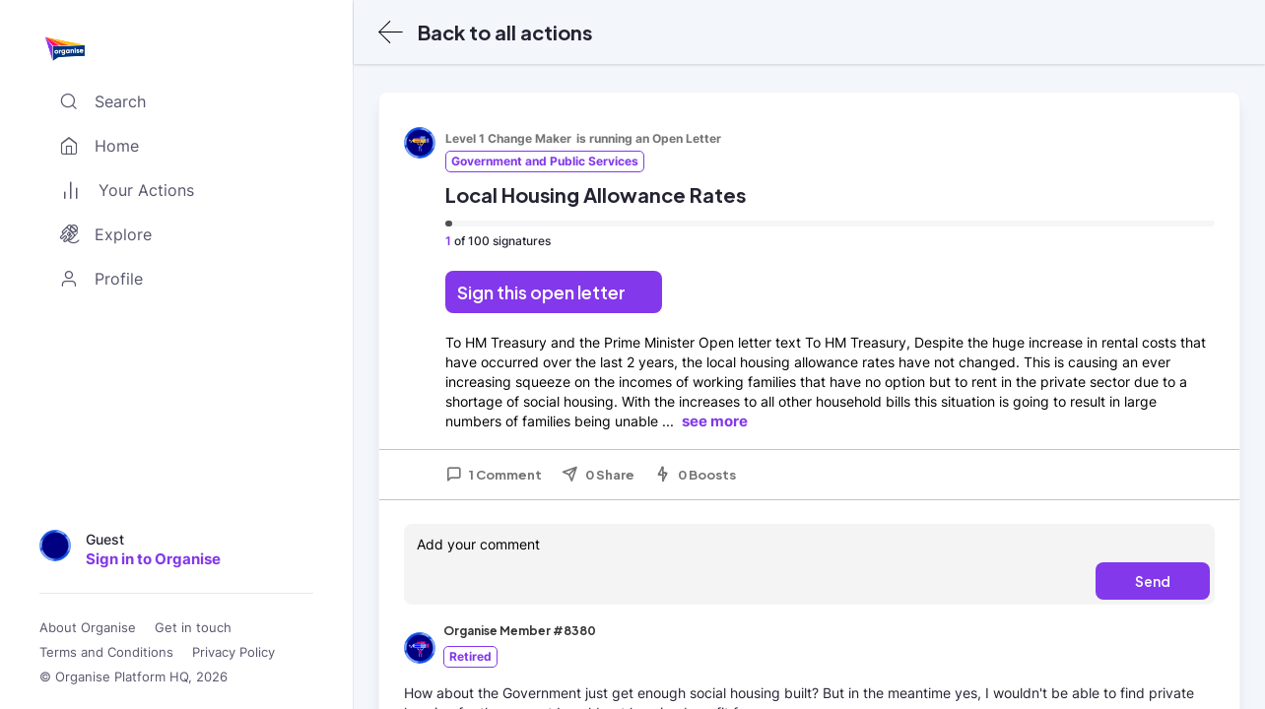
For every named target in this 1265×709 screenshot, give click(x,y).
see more (715, 421)
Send (1152, 581)
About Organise (87, 627)
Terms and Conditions (106, 652)
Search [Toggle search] (98, 101)
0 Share (598, 475)
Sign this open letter (541, 292)
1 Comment (493, 475)
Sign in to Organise (153, 558)
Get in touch (193, 627)
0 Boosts (695, 475)
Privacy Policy (233, 652)
